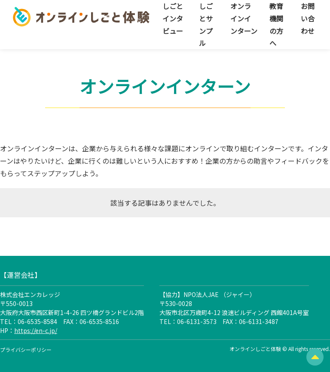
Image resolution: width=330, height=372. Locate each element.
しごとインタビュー (172, 18)
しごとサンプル (206, 24)
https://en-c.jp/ (35, 330)
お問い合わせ (308, 18)
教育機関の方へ (276, 24)
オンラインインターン (243, 18)
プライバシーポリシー (26, 349)
